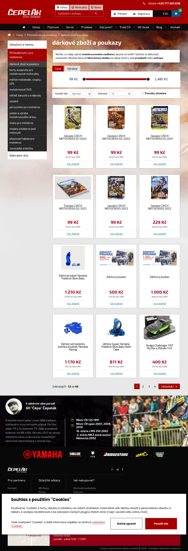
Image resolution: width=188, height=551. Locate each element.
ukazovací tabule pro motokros (22, 140)
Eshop (42, 492)
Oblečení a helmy (22, 44)
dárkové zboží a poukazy (24, 64)
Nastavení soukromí (170, 548)
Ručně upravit (126, 524)
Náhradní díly (19, 155)
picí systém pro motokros (25, 107)
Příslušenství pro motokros (21, 55)
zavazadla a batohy (21, 148)
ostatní (14, 101)
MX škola (44, 488)
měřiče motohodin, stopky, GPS (25, 81)
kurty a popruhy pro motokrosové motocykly (24, 71)
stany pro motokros (21, 122)
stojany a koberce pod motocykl (23, 130)
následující (169, 386)
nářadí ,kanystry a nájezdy (25, 95)
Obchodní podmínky (84, 488)
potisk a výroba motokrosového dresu (23, 115)
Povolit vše (161, 524)
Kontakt (12, 488)
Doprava (78, 492)
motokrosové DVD (21, 89)
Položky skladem (155, 93)
